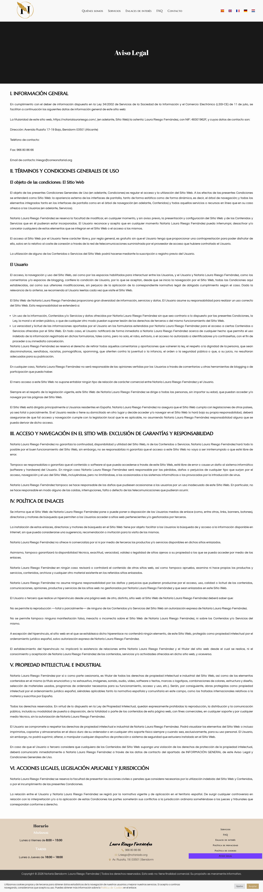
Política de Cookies (112, 887)
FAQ (159, 11)
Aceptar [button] (253, 886)
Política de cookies (225, 853)
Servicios (114, 11)
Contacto (175, 11)
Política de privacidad (225, 847)
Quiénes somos (92, 11)
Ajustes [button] (239, 886)
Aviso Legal (225, 860)
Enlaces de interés (138, 11)
